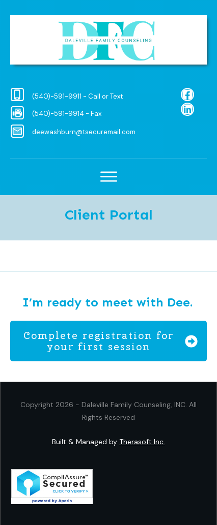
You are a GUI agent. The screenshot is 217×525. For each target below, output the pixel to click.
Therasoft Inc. (142, 441)
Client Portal (109, 214)
